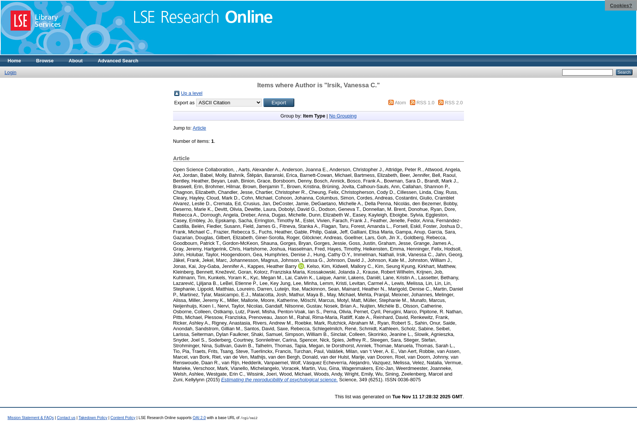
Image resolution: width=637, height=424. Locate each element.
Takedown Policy (93, 418)
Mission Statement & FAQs (31, 418)
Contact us (66, 418)
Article (199, 128)
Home (14, 60)
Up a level (192, 93)
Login (10, 72)
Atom (400, 102)
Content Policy (122, 418)
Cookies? (621, 5)
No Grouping (343, 116)
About (76, 60)
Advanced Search (118, 60)
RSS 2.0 (454, 102)
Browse (45, 60)
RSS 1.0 (425, 102)
